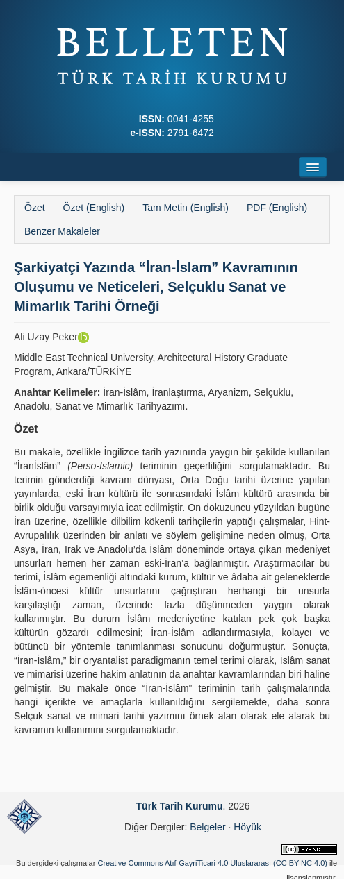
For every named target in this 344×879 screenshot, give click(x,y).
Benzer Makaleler (62, 231)
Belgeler (207, 826)
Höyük (247, 826)
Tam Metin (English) (185, 207)
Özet (34, 207)
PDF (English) (277, 207)
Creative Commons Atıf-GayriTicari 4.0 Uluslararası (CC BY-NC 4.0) (212, 863)
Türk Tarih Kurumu (179, 806)
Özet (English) (94, 207)
